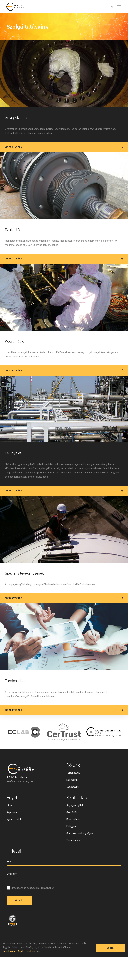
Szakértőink (72, 801)
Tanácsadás (20, 694)
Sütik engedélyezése (110, 946)
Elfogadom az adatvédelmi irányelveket (32, 902)
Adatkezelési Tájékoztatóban (19, 951)
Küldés (19, 915)
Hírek (9, 820)
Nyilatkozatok (14, 834)
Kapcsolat (12, 827)
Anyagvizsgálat (24, 119)
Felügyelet (17, 461)
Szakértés (17, 233)
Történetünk (73, 787)
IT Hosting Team (27, 796)
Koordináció (19, 347)
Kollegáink (72, 794)
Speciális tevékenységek (34, 584)
